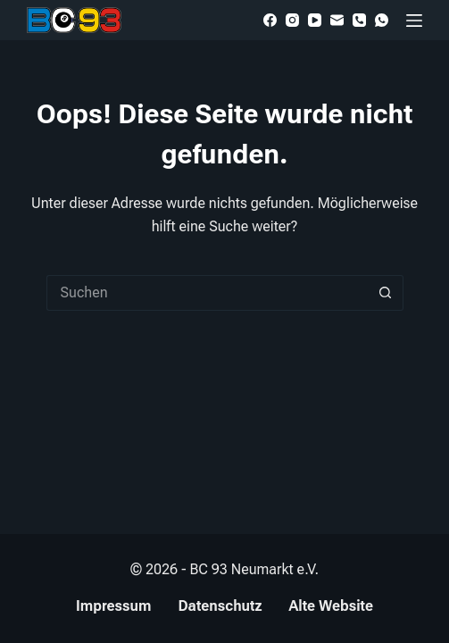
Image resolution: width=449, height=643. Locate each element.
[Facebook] (270, 20)
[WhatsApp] (381, 20)
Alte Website (330, 605)
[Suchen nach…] (207, 293)
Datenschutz (220, 605)
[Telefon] (359, 20)
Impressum (113, 605)
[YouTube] (314, 20)
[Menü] (414, 21)
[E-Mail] (337, 20)
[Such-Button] (385, 293)
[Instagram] (292, 20)
